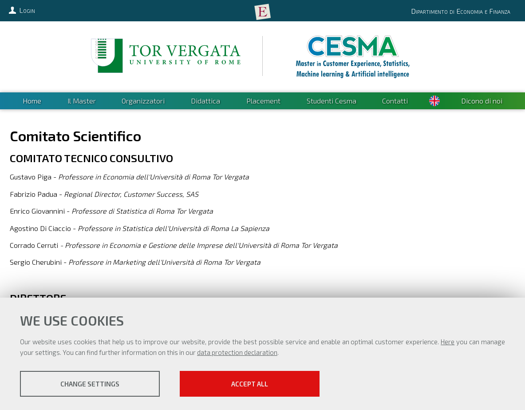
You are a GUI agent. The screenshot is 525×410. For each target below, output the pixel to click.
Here (447, 342)
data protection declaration (237, 352)
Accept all (249, 384)
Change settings (89, 384)
